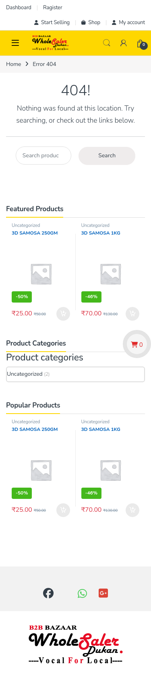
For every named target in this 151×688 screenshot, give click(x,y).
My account (128, 22)
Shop (90, 22)
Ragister (52, 7)
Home (13, 64)
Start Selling (52, 22)
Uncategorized (26, 225)
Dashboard (18, 7)
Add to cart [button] (63, 314)
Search (106, 43)
